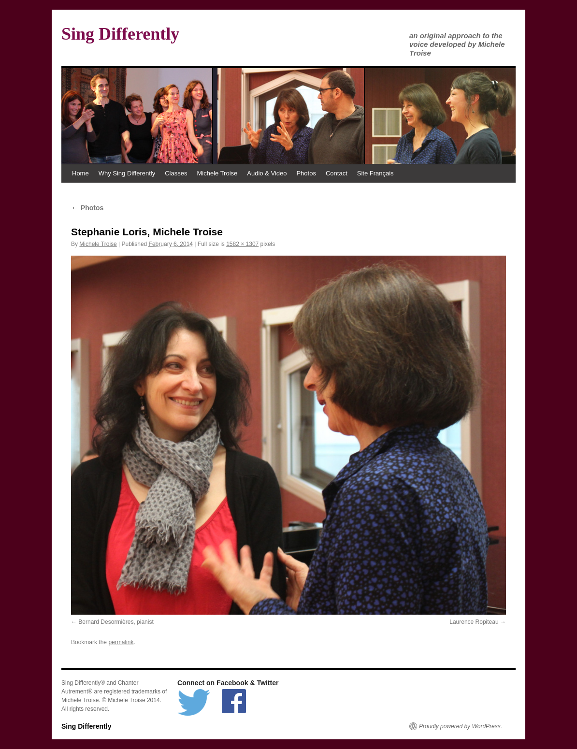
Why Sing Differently (127, 173)
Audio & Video (267, 173)
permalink (120, 642)
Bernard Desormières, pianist (115, 622)
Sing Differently (120, 33)
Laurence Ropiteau (473, 622)
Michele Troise (217, 173)
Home (80, 173)
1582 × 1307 (242, 244)
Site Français (375, 173)
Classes (176, 173)
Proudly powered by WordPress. (460, 726)
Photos (306, 173)
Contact (336, 173)
